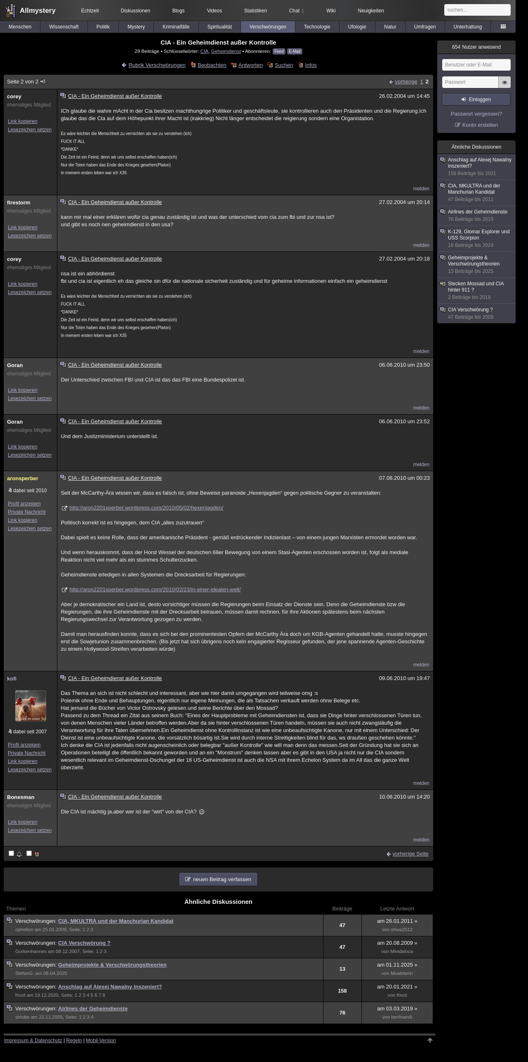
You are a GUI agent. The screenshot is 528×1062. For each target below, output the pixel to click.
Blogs (178, 11)
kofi (11, 679)
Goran (15, 365)
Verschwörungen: (36, 921)
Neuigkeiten (371, 11)
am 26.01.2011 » (397, 921)
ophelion (24, 929)
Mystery (136, 27)
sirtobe (22, 1017)
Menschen (20, 27)
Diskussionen (135, 11)
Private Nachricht (26, 512)
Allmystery (38, 10)
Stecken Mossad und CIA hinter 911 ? (477, 291)
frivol (20, 995)
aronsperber (22, 478)
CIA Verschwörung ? (84, 943)
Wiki (331, 11)
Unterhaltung (468, 27)
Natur (390, 27)
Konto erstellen (480, 125)
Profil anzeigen (24, 504)
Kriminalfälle (176, 27)
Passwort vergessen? (476, 114)
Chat (296, 11)
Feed (279, 51)
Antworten (250, 65)
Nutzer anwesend (476, 47)
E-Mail (294, 51)
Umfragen (425, 27)
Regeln (74, 1040)
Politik (103, 27)
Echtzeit (90, 11)
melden (421, 189)
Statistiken (255, 11)
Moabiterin (402, 973)
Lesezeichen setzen (30, 130)
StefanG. (24, 973)
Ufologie (357, 27)
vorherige (406, 81)
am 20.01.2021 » (397, 987)
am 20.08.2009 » (397, 943)
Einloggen (480, 99)
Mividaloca (402, 951)
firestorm (18, 202)
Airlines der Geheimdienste (92, 1008)
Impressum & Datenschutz (33, 1040)
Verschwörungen (268, 27)
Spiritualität (219, 27)
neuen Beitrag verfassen (222, 879)
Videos (214, 11)
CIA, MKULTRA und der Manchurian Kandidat (116, 921)
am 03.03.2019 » (397, 1008)
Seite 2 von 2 (26, 81)
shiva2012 (402, 929)
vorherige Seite (411, 854)
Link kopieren (22, 121)
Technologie (317, 27)
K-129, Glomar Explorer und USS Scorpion (477, 239)
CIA (204, 51)
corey (14, 96)
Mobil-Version (101, 1040)
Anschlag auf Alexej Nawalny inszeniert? (110, 987)
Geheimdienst (226, 51)
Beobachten (212, 65)
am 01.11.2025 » (397, 965)
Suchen (284, 65)
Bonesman (20, 797)
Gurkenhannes (31, 951)
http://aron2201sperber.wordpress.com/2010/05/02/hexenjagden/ (146, 508)
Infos (311, 65)
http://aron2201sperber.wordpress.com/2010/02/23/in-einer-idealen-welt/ (155, 589)
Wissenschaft (63, 27)
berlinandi (401, 1017)
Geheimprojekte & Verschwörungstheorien (112, 965)
